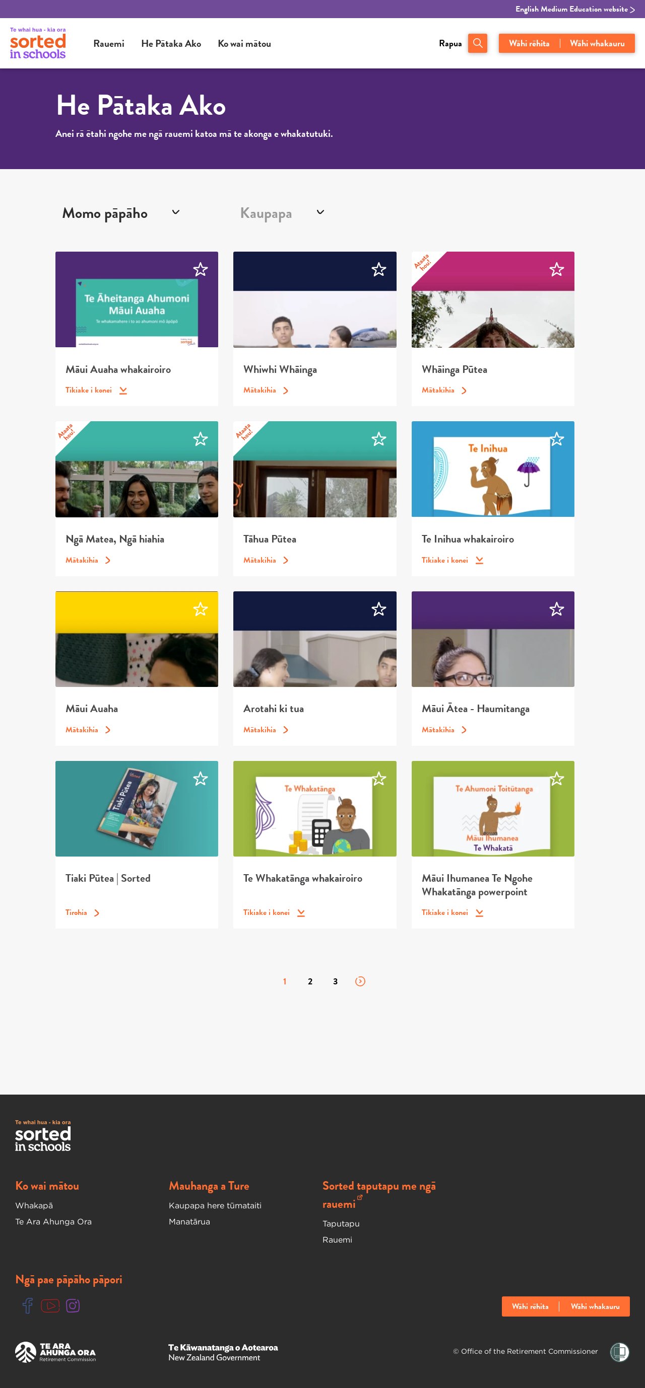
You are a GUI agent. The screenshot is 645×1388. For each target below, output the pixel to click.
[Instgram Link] (73, 1306)
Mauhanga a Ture (209, 1186)
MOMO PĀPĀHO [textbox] (105, 213)
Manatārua (189, 1221)
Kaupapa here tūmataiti (215, 1205)
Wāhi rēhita (529, 43)
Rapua (450, 43)
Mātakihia (265, 390)
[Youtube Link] (50, 1306)
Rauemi (108, 43)
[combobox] (144, 213)
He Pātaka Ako (171, 43)
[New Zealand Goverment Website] (223, 1352)
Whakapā (34, 1205)
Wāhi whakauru (597, 43)
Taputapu (341, 1223)
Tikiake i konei (96, 390)
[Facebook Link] (28, 1306)
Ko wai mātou (244, 43)
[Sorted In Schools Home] (43, 1135)
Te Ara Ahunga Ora (53, 1221)
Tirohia (82, 912)
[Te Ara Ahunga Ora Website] (55, 1352)
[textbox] (269, 213)
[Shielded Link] (620, 1352)
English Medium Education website (575, 9)
